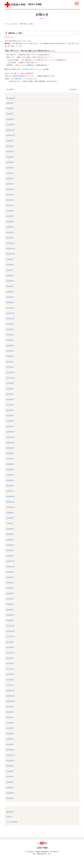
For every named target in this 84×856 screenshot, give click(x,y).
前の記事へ (10, 89)
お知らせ (14, 24)
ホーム (7, 24)
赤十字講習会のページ (19, 79)
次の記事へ (73, 89)
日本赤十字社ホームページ (33, 69)
